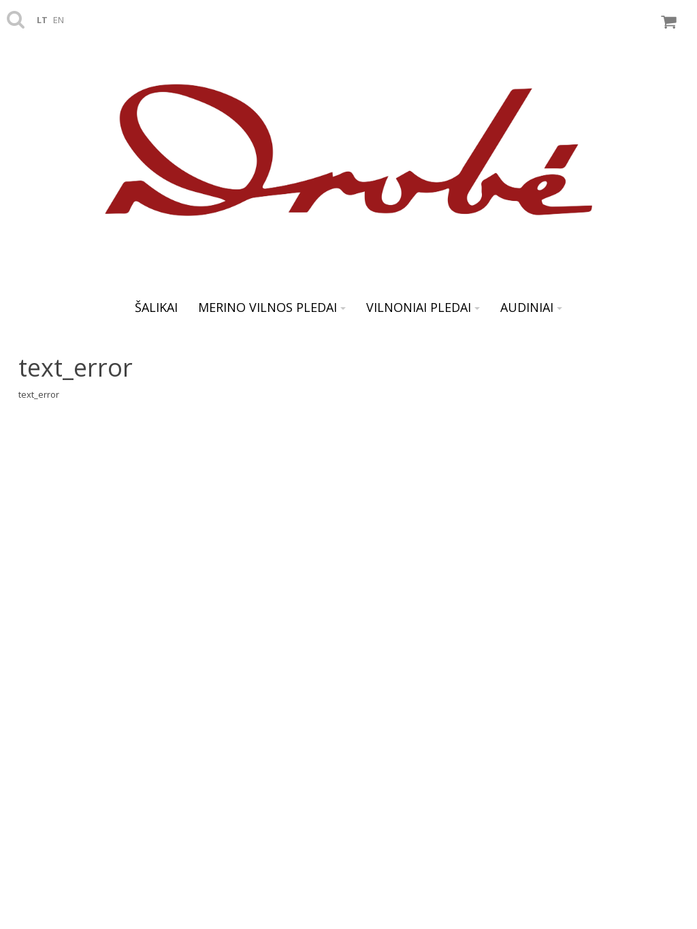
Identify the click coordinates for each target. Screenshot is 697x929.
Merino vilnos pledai (272, 307)
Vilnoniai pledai (423, 307)
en (58, 20)
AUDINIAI (531, 307)
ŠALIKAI (156, 307)
